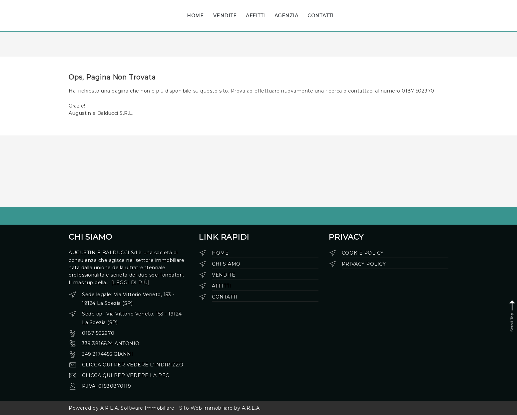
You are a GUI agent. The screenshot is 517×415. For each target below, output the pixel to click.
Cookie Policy (363, 253)
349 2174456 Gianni (107, 354)
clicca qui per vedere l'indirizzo (132, 365)
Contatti (225, 297)
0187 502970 (98, 333)
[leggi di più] (130, 283)
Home (220, 253)
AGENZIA (286, 16)
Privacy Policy (364, 264)
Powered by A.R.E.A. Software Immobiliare (122, 408)
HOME (195, 16)
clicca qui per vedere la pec (125, 375)
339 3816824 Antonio (111, 343)
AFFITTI (255, 16)
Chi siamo (226, 264)
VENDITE (225, 16)
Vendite (224, 275)
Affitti (221, 286)
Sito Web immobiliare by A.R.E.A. (220, 408)
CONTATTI (320, 16)
